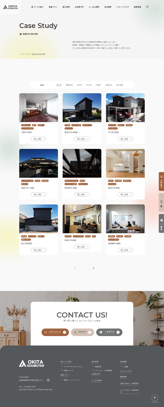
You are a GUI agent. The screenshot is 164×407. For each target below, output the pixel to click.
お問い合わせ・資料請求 (129, 383)
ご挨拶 (124, 366)
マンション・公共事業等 (102, 370)
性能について (67, 370)
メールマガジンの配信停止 (129, 391)
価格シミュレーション (71, 380)
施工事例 (28, 54)
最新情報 (137, 7)
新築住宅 (97, 366)
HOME (21, 54)
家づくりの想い (66, 361)
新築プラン (65, 375)
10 (88, 268)
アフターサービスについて (72, 366)
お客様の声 (79, 7)
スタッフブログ (123, 7)
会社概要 (123, 361)
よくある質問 (94, 7)
